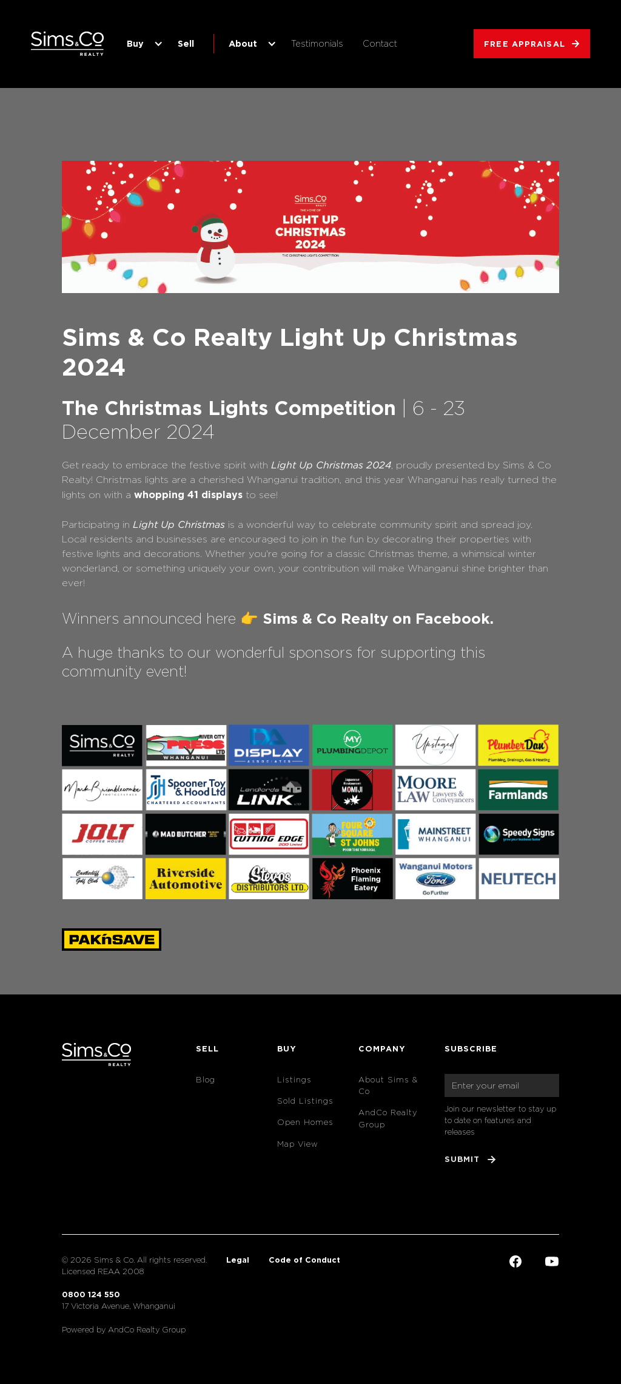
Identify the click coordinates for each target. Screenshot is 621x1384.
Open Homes (305, 1122)
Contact (380, 43)
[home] (67, 43)
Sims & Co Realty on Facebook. (378, 618)
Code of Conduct (304, 1259)
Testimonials (317, 43)
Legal (237, 1259)
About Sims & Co (388, 1085)
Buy (135, 43)
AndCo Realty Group (387, 1118)
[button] (142, 43)
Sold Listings (305, 1101)
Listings (294, 1080)
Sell (186, 43)
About (243, 43)
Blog (205, 1080)
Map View (297, 1144)
